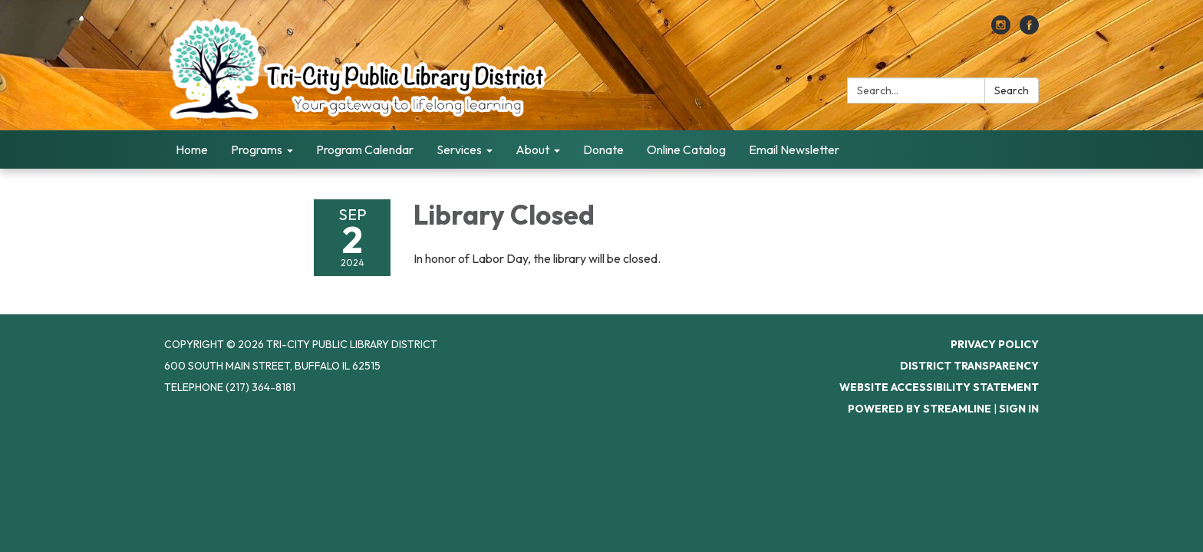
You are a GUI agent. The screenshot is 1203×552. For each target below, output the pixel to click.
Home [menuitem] (192, 149)
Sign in (1019, 409)
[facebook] (1029, 30)
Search (1011, 90)
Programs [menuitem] (256, 149)
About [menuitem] (532, 149)
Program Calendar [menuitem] (365, 149)
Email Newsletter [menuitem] (794, 149)
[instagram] (1000, 30)
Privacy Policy (995, 344)
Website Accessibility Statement (939, 387)
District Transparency (969, 366)
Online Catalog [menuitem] (686, 149)
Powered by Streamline (919, 409)
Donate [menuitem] (603, 149)
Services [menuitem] (459, 149)
